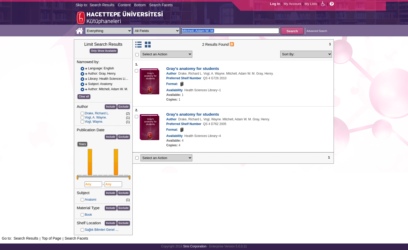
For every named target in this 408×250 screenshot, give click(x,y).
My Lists (311, 4)
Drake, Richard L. (97, 113)
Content (124, 5)
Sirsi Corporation (194, 246)
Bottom (139, 5)
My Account (292, 4)
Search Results (102, 5)
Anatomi (90, 199)
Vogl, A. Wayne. (96, 117)
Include (110, 106)
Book (88, 214)
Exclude (124, 106)
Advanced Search (317, 31)
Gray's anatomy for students (192, 68)
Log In (275, 4)
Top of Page (51, 238)
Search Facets (161, 5)
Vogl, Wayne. (94, 121)
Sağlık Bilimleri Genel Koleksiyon (107, 230)
